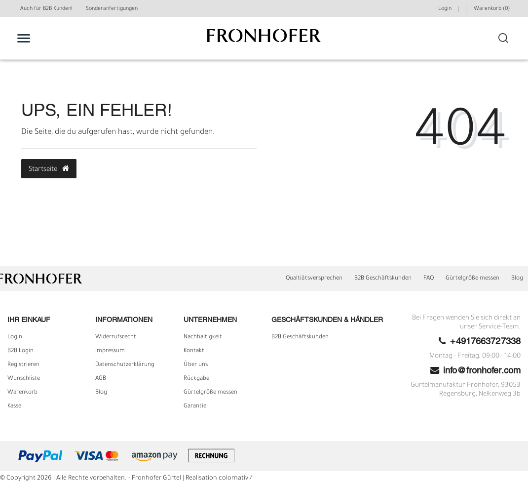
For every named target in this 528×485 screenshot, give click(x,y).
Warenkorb (22, 392)
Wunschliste (23, 378)
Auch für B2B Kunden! (46, 9)
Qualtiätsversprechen (314, 278)
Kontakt (194, 351)
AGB (100, 378)
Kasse (14, 406)
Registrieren (23, 365)
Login (14, 337)
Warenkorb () (492, 9)
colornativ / (235, 478)
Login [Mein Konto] (445, 9)
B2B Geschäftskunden (383, 278)
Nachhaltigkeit (203, 337)
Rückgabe (196, 378)
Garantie (195, 406)
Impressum (110, 351)
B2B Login (20, 351)
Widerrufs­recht (115, 337)
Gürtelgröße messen (472, 278)
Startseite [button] (49, 168)
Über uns (196, 365)
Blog (517, 278)
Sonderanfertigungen (112, 9)
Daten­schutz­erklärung (124, 365)
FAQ (428, 278)
